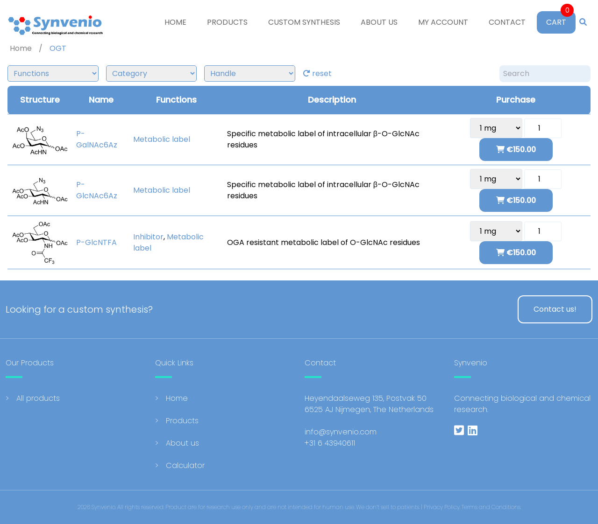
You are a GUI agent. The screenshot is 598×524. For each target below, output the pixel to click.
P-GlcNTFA (96, 242)
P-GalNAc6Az (96, 139)
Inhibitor (148, 236)
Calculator (185, 465)
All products (38, 398)
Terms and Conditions (491, 507)
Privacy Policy (442, 507)
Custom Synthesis (304, 22)
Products (227, 22)
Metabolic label (161, 139)
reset (317, 73)
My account (443, 22)
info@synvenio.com (341, 431)
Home (175, 22)
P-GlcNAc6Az (96, 190)
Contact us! (555, 309)
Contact (507, 22)
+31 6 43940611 (330, 443)
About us (379, 22)
